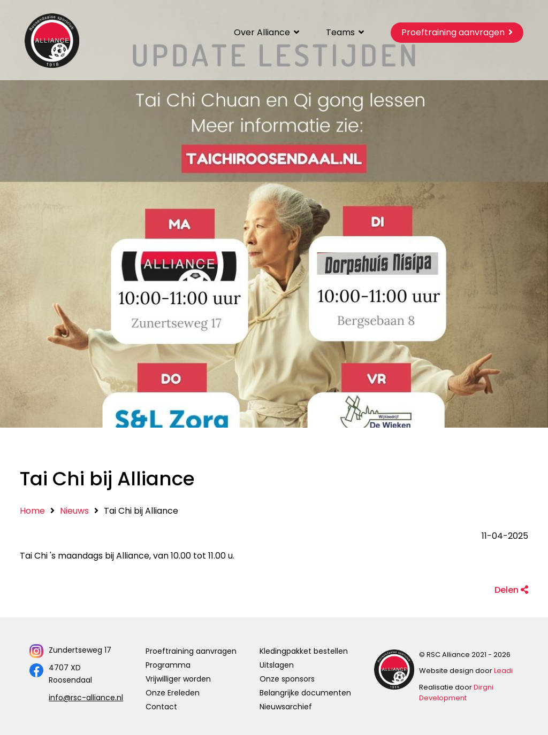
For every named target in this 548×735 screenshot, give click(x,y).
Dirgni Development (456, 692)
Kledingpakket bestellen (304, 651)
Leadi (503, 671)
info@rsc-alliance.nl (86, 697)
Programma (168, 665)
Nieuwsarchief (286, 706)
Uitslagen (277, 665)
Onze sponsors (287, 679)
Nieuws (74, 511)
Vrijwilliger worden (178, 679)
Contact (161, 706)
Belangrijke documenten (305, 692)
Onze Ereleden (173, 692)
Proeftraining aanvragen (191, 651)
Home (32, 511)
